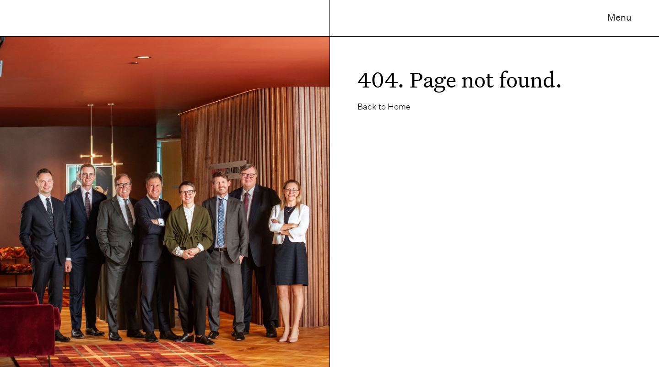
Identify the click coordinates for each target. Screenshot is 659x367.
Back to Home (384, 106)
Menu (619, 17)
